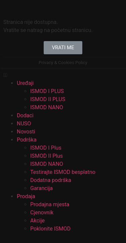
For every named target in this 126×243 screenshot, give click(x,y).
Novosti (26, 131)
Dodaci (25, 115)
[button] (63, 47)
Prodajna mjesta (49, 204)
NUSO (24, 123)
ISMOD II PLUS (47, 99)
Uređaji (25, 83)
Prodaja (26, 196)
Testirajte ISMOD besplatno (62, 172)
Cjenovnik (41, 212)
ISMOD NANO (46, 107)
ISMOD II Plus (46, 156)
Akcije (37, 220)
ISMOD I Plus (45, 148)
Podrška (27, 139)
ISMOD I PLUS (47, 91)
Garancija (41, 188)
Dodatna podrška (50, 180)
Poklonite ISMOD (50, 228)
